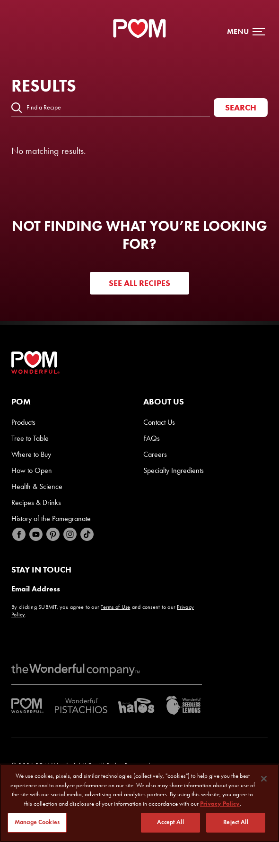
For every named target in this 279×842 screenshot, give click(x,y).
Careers (155, 454)
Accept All (170, 822)
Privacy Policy (220, 803)
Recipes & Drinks (36, 502)
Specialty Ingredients (173, 470)
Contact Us (159, 422)
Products (23, 422)
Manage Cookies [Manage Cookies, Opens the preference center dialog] (37, 822)
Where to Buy (31, 454)
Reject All (235, 822)
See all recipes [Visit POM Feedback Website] (139, 283)
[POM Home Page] (139, 28)
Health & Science (36, 486)
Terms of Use (115, 607)
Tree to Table (30, 438)
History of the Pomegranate (51, 518)
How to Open (31, 470)
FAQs (151, 438)
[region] (139, 803)
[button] (246, 32)
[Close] (263, 778)
